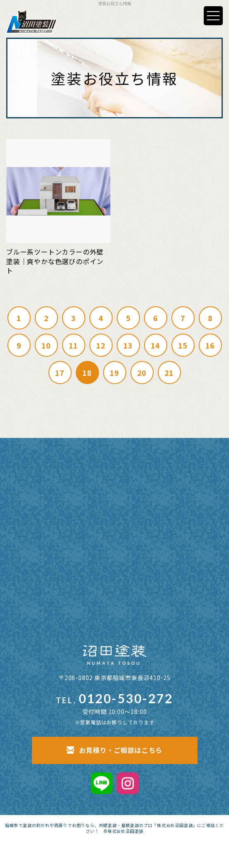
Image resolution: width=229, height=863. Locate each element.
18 (87, 372)
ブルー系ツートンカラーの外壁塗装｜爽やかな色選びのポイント (55, 261)
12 (101, 345)
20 (142, 372)
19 (115, 372)
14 (156, 345)
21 (169, 372)
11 (74, 345)
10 (46, 345)
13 (128, 345)
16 (210, 345)
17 (60, 372)
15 (183, 345)
